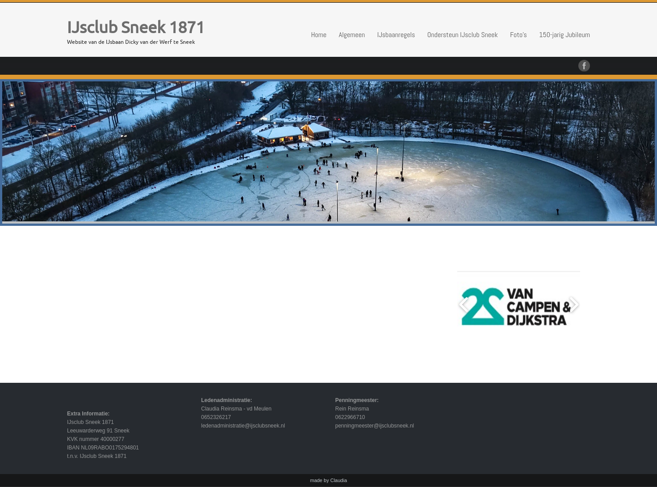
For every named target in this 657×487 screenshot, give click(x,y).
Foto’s (518, 34)
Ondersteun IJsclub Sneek (462, 34)
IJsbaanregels (396, 34)
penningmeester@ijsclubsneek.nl (374, 426)
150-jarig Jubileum (564, 34)
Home (319, 34)
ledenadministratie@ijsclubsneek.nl (243, 426)
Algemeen (352, 34)
